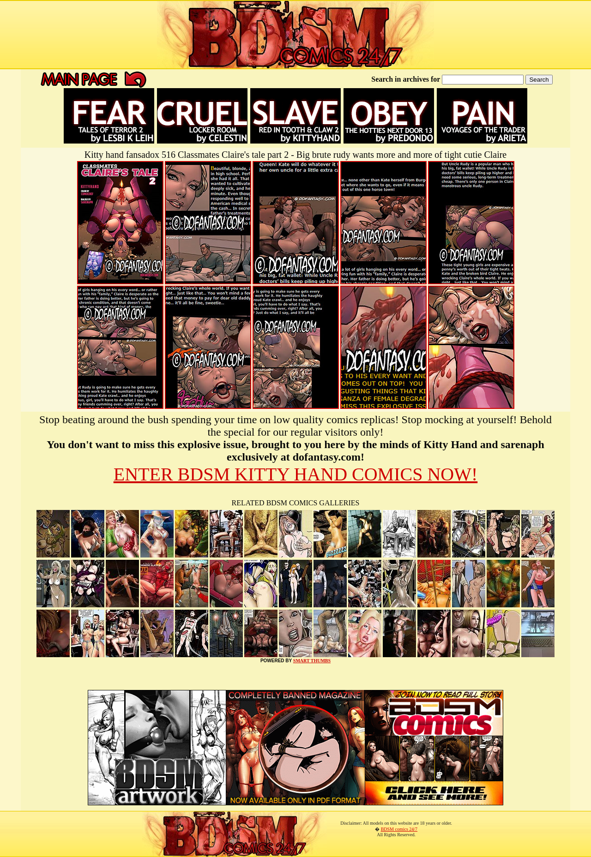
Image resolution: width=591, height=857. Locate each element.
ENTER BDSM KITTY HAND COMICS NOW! (296, 474)
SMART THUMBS (312, 660)
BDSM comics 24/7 (399, 829)
